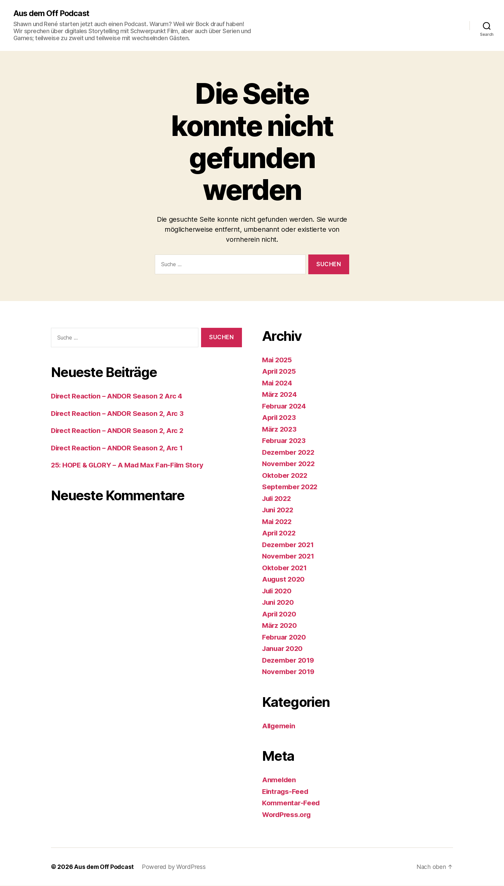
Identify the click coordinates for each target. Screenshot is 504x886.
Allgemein (279, 726)
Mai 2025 (277, 360)
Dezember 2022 (289, 452)
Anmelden (279, 780)
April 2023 (279, 418)
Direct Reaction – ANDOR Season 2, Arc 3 (118, 413)
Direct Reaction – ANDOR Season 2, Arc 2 (118, 431)
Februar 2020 (285, 637)
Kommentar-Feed (291, 803)
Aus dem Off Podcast (52, 13)
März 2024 (280, 394)
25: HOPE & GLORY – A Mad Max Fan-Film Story (129, 465)
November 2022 (289, 464)
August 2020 (284, 579)
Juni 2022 (279, 510)
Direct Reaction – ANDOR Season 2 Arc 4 (118, 396)
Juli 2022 (278, 498)
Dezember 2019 (289, 660)
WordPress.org (287, 814)
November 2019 (289, 672)
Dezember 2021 (288, 544)
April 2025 (279, 371)
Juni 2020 (279, 602)
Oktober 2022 (285, 475)
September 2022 (290, 487)
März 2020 (280, 625)
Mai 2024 (278, 383)
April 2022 (279, 533)
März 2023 (280, 429)
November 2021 (289, 556)
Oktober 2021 (285, 568)
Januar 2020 (283, 649)
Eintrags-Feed (286, 791)
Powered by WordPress (175, 867)
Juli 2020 (278, 591)
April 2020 (280, 614)
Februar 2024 (285, 406)
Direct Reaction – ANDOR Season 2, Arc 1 (118, 448)
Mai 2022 (277, 521)
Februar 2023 (284, 441)
